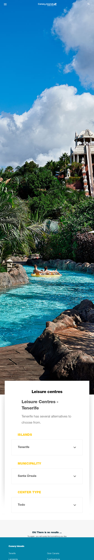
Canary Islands (16, 546)
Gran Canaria (53, 554)
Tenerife (12, 554)
